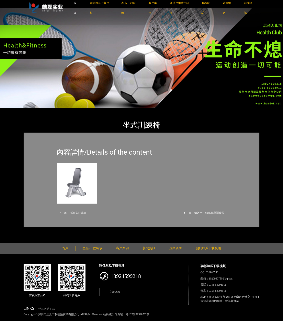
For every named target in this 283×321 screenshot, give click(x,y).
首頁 (30, 110)
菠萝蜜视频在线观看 (140, 318)
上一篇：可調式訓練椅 (72, 212)
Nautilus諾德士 (70, 110)
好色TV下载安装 (199, 318)
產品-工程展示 (47, 110)
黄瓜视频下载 (69, 318)
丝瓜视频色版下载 (23, 318)
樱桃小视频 (180, 318)
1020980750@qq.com (221, 278)
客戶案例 (122, 248)
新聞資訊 (149, 248)
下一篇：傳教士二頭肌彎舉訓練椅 (203, 212)
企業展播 (175, 248)
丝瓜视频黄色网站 (48, 318)
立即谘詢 (114, 291)
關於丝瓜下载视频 (208, 248)
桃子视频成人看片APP (224, 318)
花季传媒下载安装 (115, 318)
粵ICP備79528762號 (137, 314)
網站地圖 (6, 318)
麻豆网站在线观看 (90, 318)
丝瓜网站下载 (46, 308)
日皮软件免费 (163, 318)
